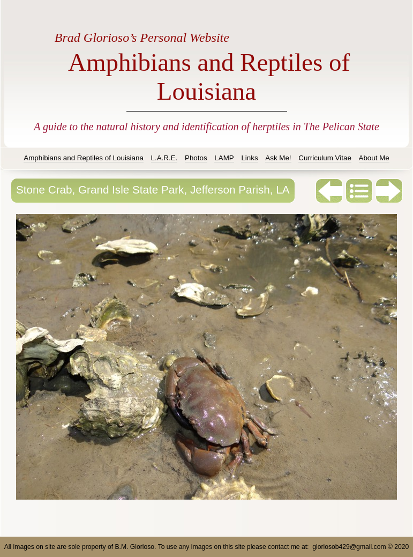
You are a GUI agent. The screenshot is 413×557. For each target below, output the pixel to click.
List (359, 190)
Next (389, 190)
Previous (329, 190)
